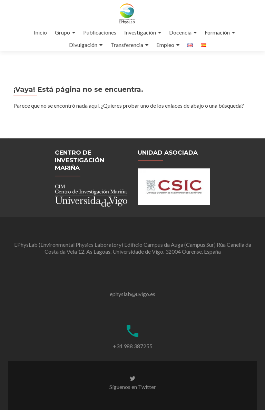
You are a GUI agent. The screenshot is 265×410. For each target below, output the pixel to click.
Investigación (140, 32)
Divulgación (83, 44)
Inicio (40, 32)
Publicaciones (99, 32)
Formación (217, 32)
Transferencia (126, 44)
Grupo (62, 32)
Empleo (165, 44)
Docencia (180, 32)
